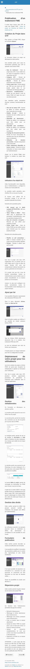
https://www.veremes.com (11, 662)
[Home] (5, 7)
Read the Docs (17, 666)
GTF (16, 2)
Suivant (21, 654)
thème (6, 666)
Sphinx (14, 665)
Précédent (9, 654)
